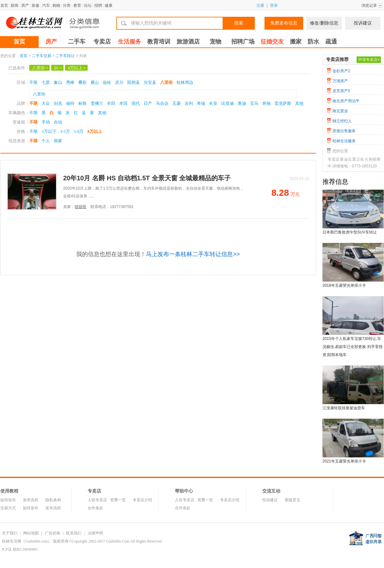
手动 (46, 122)
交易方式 (8, 508)
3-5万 (65, 131)
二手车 (76, 41)
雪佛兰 (97, 103)
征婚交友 (272, 41)
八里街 (40, 67)
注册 (260, 5)
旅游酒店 (188, 41)
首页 (4, 5)
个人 (46, 140)
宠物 (215, 41)
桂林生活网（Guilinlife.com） (27, 541)
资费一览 (118, 500)
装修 (35, 5)
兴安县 (150, 82)
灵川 (119, 82)
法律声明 (95, 533)
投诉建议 (363, 23)
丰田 (111, 103)
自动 (58, 122)
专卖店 (102, 41)
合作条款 (95, 508)
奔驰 (266, 103)
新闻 (14, 5)
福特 (70, 103)
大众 (46, 103)
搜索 (238, 23)
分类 (67, 5)
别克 (58, 103)
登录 (274, 5)
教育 (77, 5)
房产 (25, 5)
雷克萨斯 (282, 103)
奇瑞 (201, 103)
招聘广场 (242, 41)
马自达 (162, 103)
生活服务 (129, 41)
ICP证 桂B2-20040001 (20, 549)
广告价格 (52, 533)
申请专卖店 (368, 59)
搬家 (296, 41)
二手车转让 (65, 56)
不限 (33, 82)
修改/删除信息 (324, 23)
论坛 (87, 5)
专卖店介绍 (142, 500)
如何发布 (8, 500)
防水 (313, 41)
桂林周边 (185, 82)
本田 (123, 103)
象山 (58, 82)
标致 (82, 103)
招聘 (98, 5)
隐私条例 (53, 500)
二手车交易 (41, 56)
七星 (46, 82)
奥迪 (242, 103)
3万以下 (49, 131)
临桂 (107, 82)
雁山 (95, 82)
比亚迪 (227, 103)
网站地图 (31, 533)
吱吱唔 (80, 206)
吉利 (189, 103)
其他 (299, 103)
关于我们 (9, 533)
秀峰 (70, 82)
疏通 (331, 41)
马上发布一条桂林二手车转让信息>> (193, 254)
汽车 (46, 5)
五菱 (176, 103)
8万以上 (77, 67)
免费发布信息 (283, 23)
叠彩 (82, 82)
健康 (108, 5)
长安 (213, 103)
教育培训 (158, 41)
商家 (58, 140)
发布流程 (30, 500)
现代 (135, 103)
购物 (56, 5)
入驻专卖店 (97, 500)
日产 (148, 103)
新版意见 (292, 500)
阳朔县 (133, 82)
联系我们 (74, 533)
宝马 (254, 103)
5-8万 (78, 131)
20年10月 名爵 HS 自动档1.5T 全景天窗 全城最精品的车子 (147, 178)
